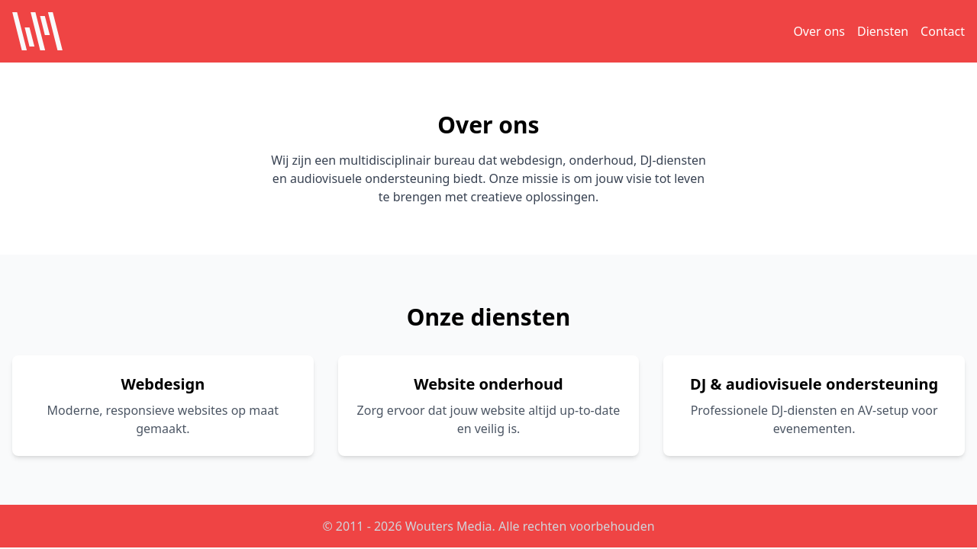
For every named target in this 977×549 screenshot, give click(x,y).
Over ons (819, 31)
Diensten (882, 31)
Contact (943, 31)
